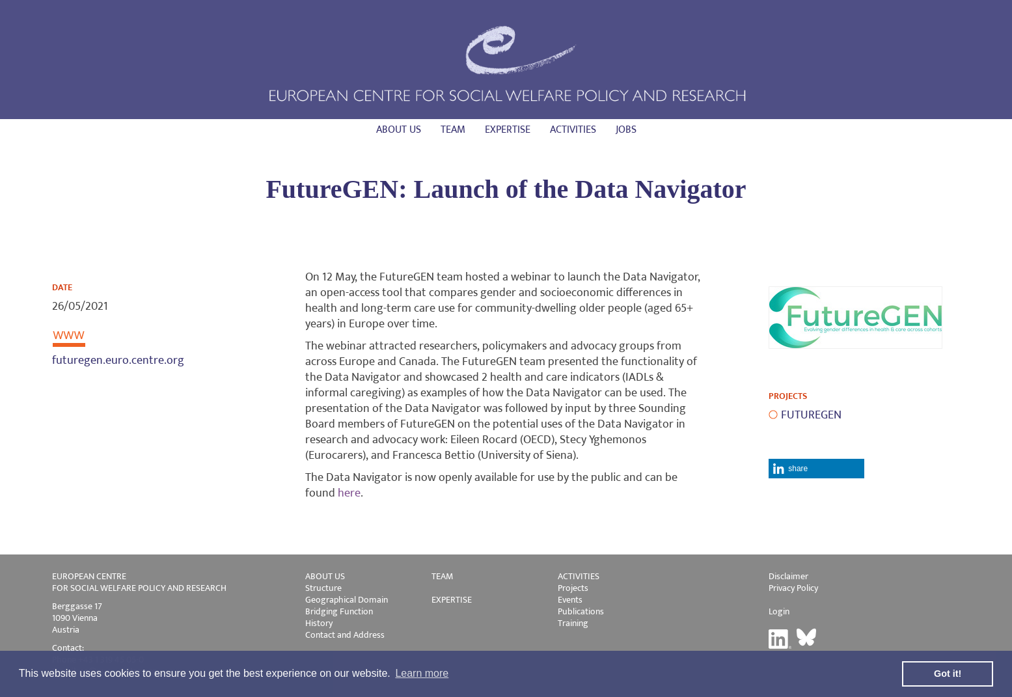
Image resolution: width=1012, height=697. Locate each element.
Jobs (626, 130)
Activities (573, 130)
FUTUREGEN (811, 415)
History (319, 623)
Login (779, 611)
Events (570, 599)
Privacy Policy (793, 588)
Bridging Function (339, 611)
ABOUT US (325, 576)
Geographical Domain (346, 599)
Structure (323, 588)
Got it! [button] (947, 673)
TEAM (442, 576)
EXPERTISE (451, 599)
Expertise (507, 130)
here (349, 493)
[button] (816, 468)
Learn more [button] (421, 673)
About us (398, 130)
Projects (573, 588)
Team (453, 130)
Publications (581, 611)
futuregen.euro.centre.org (118, 360)
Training (573, 623)
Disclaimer (788, 576)
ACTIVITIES (578, 576)
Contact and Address (345, 634)
